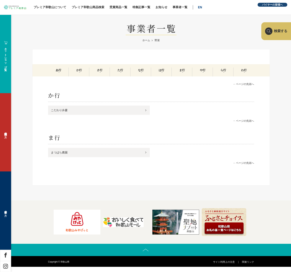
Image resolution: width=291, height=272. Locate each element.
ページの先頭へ (245, 86)
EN (220, 7)
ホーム (146, 40)
